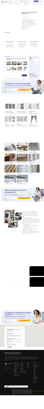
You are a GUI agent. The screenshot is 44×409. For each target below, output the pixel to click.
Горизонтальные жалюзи (16, 383)
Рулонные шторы (8, 111)
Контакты (41, 4)
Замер (34, 382)
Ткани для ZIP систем (21, 194)
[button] (40, 1)
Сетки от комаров (23, 376)
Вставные (21, 383)
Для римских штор (9, 194)
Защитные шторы (16, 386)
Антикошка (22, 379)
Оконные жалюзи (16, 378)
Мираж (18, 182)
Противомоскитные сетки (23, 386)
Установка (35, 386)
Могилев (6, 370)
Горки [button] (21, 370)
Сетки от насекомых (21, 378)
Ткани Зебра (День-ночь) (22, 156)
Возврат (34, 387)
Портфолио (26, 4)
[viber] (8, 360)
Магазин (34, 377)
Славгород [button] (28, 372)
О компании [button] (18, 4)
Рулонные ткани (8, 156)
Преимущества (35, 391)
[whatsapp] (9, 360)
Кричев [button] (11, 372)
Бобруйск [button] (14, 370)
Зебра (15, 387)
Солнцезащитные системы (16, 376)
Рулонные (21, 380)
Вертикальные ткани (21, 169)
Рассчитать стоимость (24, 89)
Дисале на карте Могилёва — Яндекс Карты (16, 299)
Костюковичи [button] (7, 372)
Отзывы (33, 4)
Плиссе (6, 126)
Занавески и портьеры (28, 376)
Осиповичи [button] (24, 372)
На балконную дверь (23, 384)
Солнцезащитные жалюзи (16, 380)
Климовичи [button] (29, 370)
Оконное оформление (28, 378)
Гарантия (34, 388)
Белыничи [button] (10, 370)
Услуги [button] (10, 4)
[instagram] (10, 360)
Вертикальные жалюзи (21, 111)
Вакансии (34, 381)
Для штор (31, 182)
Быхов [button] (18, 370)
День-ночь (19, 126)
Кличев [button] (33, 370)
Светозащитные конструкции (16, 389)
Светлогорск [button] (33, 372)
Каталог (3, 4)
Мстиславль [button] (19, 372)
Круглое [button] (15, 372)
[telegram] (7, 360)
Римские (28, 380)
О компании (35, 376)
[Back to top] (1, 6)
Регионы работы (35, 392)
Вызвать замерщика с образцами (24, 211)
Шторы (30, 126)
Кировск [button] (25, 370)
